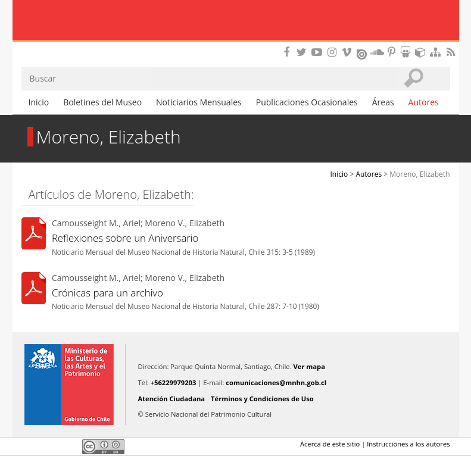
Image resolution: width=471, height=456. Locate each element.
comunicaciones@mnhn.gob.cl (276, 382)
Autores (423, 102)
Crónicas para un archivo (107, 292)
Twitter (49, 446)
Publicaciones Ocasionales (307, 102)
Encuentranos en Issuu (362, 53)
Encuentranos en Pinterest (392, 52)
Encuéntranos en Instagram (333, 52)
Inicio (39, 102)
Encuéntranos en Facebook (289, 52)
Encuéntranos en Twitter (304, 52)
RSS (452, 52)
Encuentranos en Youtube (318, 52)
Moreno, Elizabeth (419, 174)
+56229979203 (173, 382)
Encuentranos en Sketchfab (422, 52)
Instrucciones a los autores (408, 443)
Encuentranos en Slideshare (407, 52)
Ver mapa (309, 366)
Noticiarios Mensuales (199, 102)
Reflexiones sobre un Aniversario (125, 238)
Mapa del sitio (437, 52)
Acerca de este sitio (330, 443)
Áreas (383, 102)
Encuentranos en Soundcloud (377, 52)
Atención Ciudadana (171, 398)
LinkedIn (69, 446)
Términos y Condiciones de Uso (262, 398)
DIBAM (235, 45)
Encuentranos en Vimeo (348, 52)
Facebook (28, 446)
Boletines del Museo (102, 102)
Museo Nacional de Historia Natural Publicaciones (235, 21)
